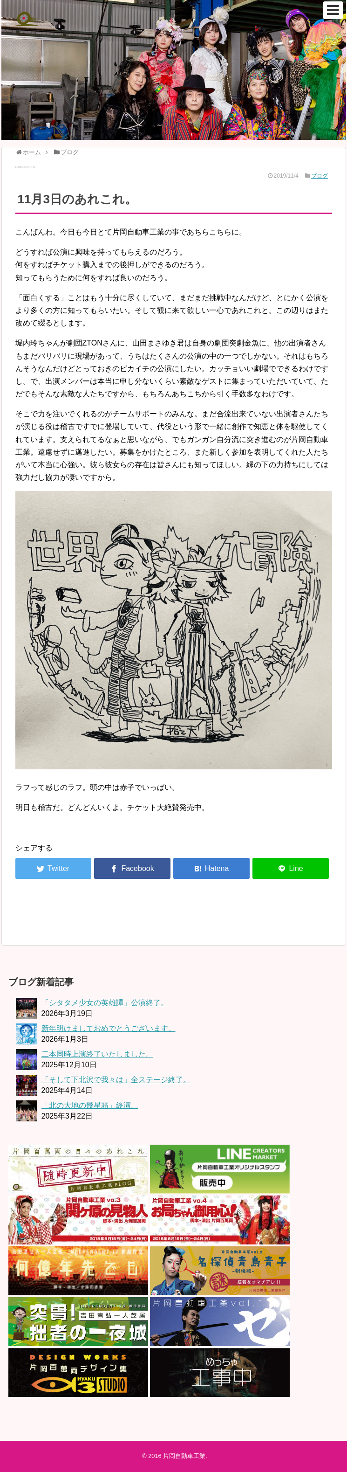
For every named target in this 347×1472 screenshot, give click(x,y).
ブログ (319, 176)
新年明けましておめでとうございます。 (108, 1028)
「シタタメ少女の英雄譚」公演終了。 (104, 1003)
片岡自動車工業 (184, 1455)
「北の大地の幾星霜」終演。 (89, 1105)
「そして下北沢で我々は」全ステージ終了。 (116, 1080)
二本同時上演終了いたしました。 (97, 1054)
